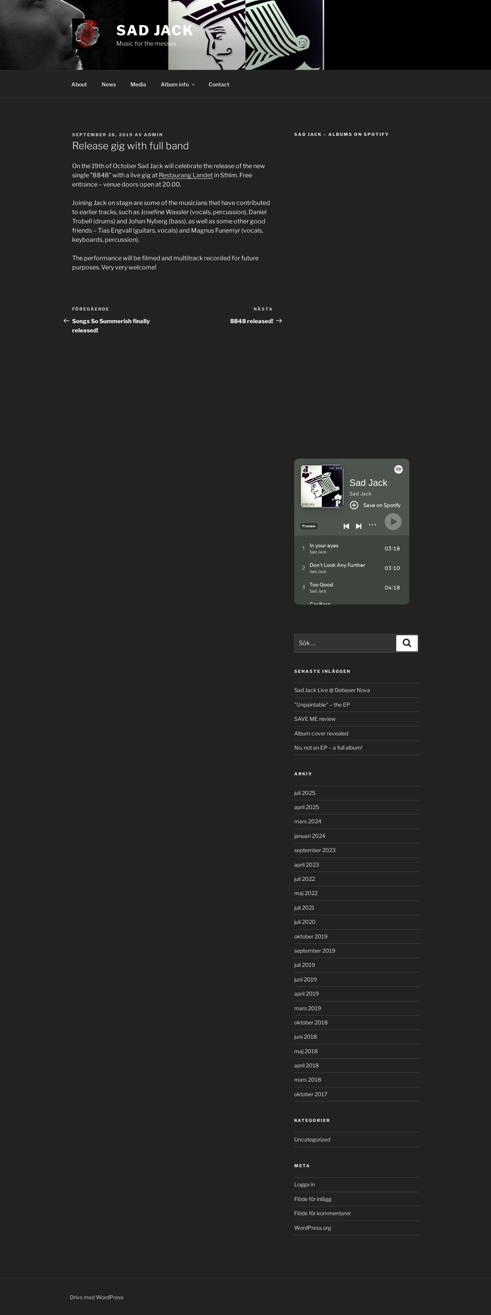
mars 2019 (307, 1008)
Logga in (304, 1184)
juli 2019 (304, 964)
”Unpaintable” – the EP (322, 704)
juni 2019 (305, 979)
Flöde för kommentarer (322, 1213)
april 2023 (306, 864)
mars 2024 (307, 821)
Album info (178, 84)
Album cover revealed (321, 733)
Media (138, 84)
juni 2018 (305, 1036)
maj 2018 (306, 1051)
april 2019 (306, 993)
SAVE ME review (315, 718)
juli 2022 (304, 879)
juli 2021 (304, 907)
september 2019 (314, 950)
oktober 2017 (310, 1094)
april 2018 (306, 1065)
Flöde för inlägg (312, 1199)
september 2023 (315, 850)
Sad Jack (155, 30)
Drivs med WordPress (97, 1297)
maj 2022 (306, 893)
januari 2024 (309, 836)
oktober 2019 (311, 936)
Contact (219, 84)
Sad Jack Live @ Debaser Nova (332, 690)
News (109, 84)
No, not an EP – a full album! (328, 747)
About (79, 84)
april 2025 (306, 807)
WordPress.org (312, 1227)
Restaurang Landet (186, 175)
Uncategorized (312, 1139)
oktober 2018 (311, 1022)
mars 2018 (307, 1079)
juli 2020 (305, 922)
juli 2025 (304, 793)
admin (153, 134)
